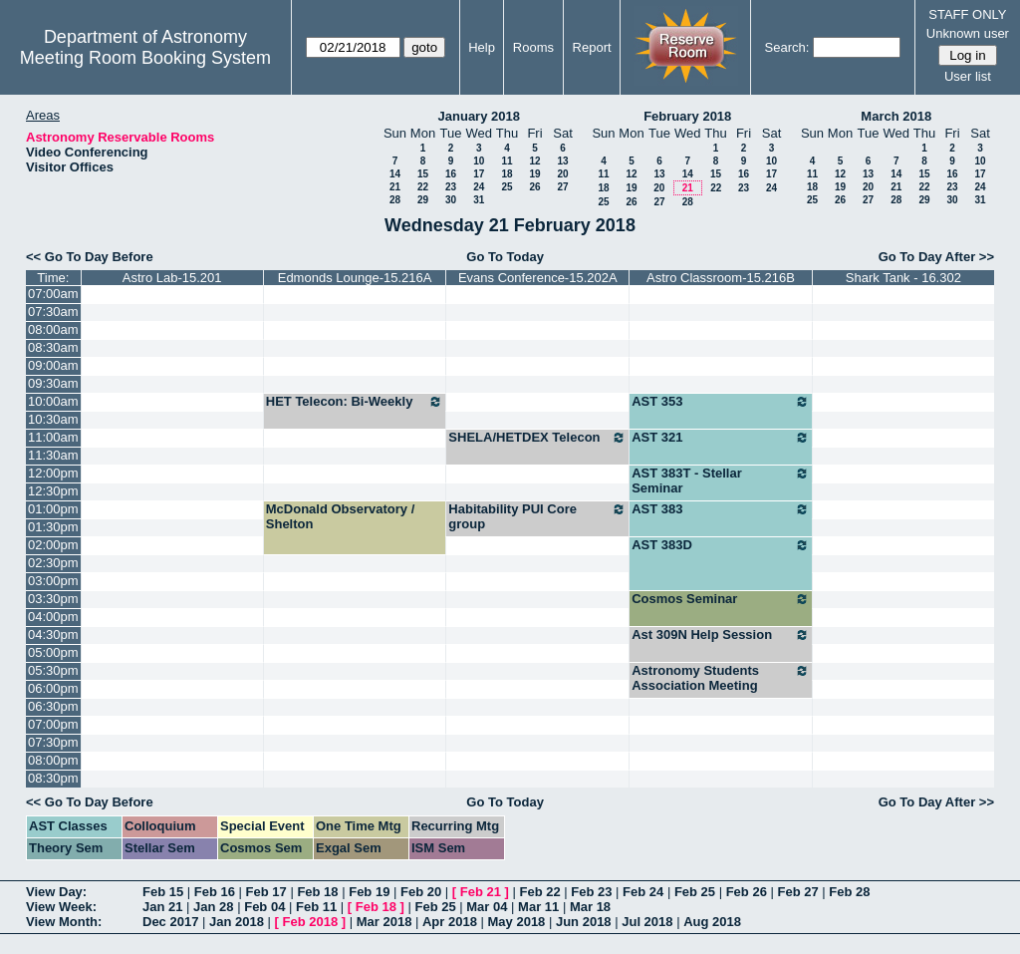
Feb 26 (746, 891)
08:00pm (53, 760)
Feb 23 (591, 891)
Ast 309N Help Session (721, 635)
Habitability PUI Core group (537, 516)
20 (562, 173)
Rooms (533, 47)
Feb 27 (797, 891)
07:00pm (53, 724)
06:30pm (53, 706)
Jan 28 (213, 906)
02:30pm (53, 562)
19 (534, 173)
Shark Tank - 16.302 (903, 277)
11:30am (53, 455)
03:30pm (53, 598)
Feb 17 (266, 891)
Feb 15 (162, 891)
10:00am (53, 401)
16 (450, 173)
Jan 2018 (236, 921)
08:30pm (53, 778)
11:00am (53, 437)
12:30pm (53, 490)
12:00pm (53, 473)
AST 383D (721, 545)
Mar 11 (538, 906)
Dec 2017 (170, 921)
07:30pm (53, 742)
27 (562, 186)
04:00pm (53, 616)
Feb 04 (264, 906)
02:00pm (53, 544)
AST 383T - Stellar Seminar (721, 480)
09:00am (53, 365)
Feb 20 (420, 891)
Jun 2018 (584, 921)
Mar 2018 (384, 921)
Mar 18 (590, 906)
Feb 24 (643, 891)
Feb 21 (480, 891)
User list (967, 76)
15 (422, 173)
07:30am (53, 311)
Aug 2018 (712, 921)
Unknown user (967, 33)
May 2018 (517, 921)
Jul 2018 (647, 921)
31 (478, 199)
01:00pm (53, 508)
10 (478, 161)
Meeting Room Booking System (145, 58)
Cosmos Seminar (721, 599)
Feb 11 (316, 906)
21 (394, 186)
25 (506, 186)
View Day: (56, 891)
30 (450, 199)
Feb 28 (849, 891)
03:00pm (53, 580)
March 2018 (896, 116)
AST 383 (721, 509)
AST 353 (721, 402)
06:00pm (53, 688)
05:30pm (53, 670)
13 (562, 161)
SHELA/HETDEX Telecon (537, 438)
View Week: (61, 906)
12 (534, 161)
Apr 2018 (449, 921)
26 (534, 186)
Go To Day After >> (936, 256)
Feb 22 (539, 891)
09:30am (53, 383)
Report (592, 47)
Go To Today (505, 256)
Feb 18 (317, 891)
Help (481, 47)
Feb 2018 (311, 921)
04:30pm (53, 634)
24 (478, 186)
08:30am (53, 347)
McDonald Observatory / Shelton (340, 516)
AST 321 (721, 438)
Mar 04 (486, 906)
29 (422, 199)
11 (506, 161)
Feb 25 (694, 891)
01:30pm (53, 526)
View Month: (64, 921)
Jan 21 (162, 906)
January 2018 (479, 116)
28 (394, 199)
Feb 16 (214, 891)
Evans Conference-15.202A (538, 277)
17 (478, 173)
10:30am (53, 419)
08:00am (53, 329)
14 (394, 173)
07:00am (53, 293)
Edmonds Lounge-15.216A (355, 277)
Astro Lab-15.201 (172, 277)
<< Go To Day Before (89, 256)
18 (506, 173)
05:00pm (53, 652)
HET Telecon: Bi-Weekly (355, 402)
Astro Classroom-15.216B (720, 277)
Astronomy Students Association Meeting (721, 678)
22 (422, 186)
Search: (787, 47)
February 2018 (687, 116)
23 (450, 186)
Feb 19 (369, 891)
